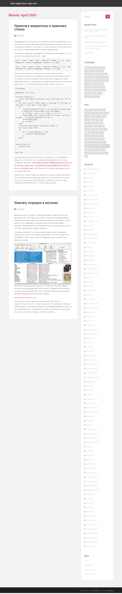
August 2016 (91, 383)
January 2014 (91, 474)
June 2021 (90, 283)
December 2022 (92, 240)
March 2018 (91, 326)
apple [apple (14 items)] (103, 111)
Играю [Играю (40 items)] (95, 75)
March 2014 (91, 465)
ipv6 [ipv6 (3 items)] (97, 121)
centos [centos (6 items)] (106, 114)
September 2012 (93, 543)
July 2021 (90, 279)
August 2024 (91, 209)
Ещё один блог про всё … (24, 3)
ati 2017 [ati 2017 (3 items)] (94, 114)
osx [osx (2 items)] (101, 130)
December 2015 (92, 409)
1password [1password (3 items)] (88, 111)
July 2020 (90, 296)
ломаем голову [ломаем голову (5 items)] (98, 85)
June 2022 (90, 253)
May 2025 (90, 183)
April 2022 (90, 261)
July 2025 (90, 179)
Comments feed (90, 570)
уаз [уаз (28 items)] (86, 157)
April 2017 (90, 352)
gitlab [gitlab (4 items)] (104, 117)
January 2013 (91, 526)
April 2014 (90, 461)
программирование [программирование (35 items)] (98, 91)
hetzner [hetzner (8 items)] (87, 121)
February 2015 (92, 430)
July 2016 (90, 387)
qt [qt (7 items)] (104, 69)
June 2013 (90, 504)
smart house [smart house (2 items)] (89, 137)
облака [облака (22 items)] (87, 91)
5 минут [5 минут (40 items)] (87, 69)
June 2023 (90, 227)
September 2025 (93, 170)
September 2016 (93, 378)
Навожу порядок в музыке (36, 204)
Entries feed (88, 566)
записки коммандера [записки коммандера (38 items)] (92, 151)
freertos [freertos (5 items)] (97, 117)
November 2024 (92, 200)
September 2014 (93, 443)
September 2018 (93, 309)
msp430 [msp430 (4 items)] (101, 127)
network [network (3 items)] (87, 130)
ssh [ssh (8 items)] (96, 137)
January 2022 (91, 266)
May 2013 (90, 508)
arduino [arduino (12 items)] (87, 114)
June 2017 (90, 344)
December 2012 (92, 530)
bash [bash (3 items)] (100, 114)
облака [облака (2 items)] (95, 154)
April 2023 (90, 231)
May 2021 (90, 287)
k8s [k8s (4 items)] (101, 121)
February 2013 (92, 521)
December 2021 (92, 270)
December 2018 (92, 305)
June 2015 (90, 417)
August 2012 (91, 547)
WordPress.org (89, 575)
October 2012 (92, 539)
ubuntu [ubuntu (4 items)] (87, 140)
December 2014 (92, 439)
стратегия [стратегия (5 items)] (88, 98)
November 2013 (92, 482)
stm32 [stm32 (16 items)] (101, 137)
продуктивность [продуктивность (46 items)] (90, 94)
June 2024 (90, 218)
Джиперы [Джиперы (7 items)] (88, 75)
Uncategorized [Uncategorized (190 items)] (89, 72)
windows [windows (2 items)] (101, 140)
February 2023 (92, 235)
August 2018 (91, 313)
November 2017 (92, 335)
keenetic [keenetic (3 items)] (87, 124)
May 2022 (90, 257)
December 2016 (92, 365)
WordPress (110, 592)
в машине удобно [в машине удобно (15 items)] (102, 78)
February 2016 (92, 400)
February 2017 (92, 361)
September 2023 (93, 222)
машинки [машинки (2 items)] (88, 154)
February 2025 (92, 196)
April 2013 (90, 513)
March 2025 (91, 192)
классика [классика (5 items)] (88, 85)
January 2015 (91, 435)
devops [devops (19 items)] (94, 69)
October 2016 (92, 374)
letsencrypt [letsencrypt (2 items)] (88, 127)
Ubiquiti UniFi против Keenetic (95, 43)
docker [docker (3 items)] (87, 117)
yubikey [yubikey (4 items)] (96, 143)
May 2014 (90, 456)
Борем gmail (88, 54)
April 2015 (90, 426)
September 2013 (93, 491)
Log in (86, 562)
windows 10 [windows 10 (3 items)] (88, 143)
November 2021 (92, 274)
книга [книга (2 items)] (103, 151)
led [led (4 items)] (101, 124)
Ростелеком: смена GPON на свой (95, 38)
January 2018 (91, 331)
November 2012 (92, 534)
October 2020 (92, 292)
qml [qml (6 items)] (100, 69)
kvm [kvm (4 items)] (97, 124)
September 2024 (93, 205)
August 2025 (91, 174)
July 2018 (90, 318)
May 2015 (90, 422)
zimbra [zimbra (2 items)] (103, 143)
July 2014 (90, 448)
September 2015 (93, 413)
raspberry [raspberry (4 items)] (91, 133)
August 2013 (91, 495)
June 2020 (90, 300)
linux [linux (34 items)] (95, 127)
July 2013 (90, 500)
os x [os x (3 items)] (105, 130)
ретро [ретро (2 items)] (100, 94)
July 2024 (90, 213)
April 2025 (90, 187)
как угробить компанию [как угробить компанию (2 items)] (100, 82)
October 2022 (92, 244)
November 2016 (92, 370)
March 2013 (91, 517)
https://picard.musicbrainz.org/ (25, 298)
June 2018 (90, 322)
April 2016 (90, 396)
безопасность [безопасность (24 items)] (89, 78)
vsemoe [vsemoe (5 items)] (93, 140)
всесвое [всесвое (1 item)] (87, 82)
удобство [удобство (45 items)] (96, 98)
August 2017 (91, 339)
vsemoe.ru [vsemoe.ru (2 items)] (99, 72)
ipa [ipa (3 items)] (93, 121)
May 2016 (90, 391)
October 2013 (92, 487)
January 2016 (91, 404)
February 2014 (92, 469)
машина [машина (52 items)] (88, 88)
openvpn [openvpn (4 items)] (95, 130)
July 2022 (90, 248)
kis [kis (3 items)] (93, 124)
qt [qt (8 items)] (85, 133)
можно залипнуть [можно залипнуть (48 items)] (98, 88)
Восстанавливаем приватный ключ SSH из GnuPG (95, 31)
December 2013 (92, 478)
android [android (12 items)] (96, 111)
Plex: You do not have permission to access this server (96, 48)
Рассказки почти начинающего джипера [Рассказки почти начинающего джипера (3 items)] (95, 147)
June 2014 (90, 452)
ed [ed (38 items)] (92, 117)
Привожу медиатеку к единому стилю (40, 28)
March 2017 (91, 357)
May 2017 (90, 348)
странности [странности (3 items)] (104, 154)
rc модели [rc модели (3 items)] (100, 133)
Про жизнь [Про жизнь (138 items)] (103, 75)
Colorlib (95, 592)
